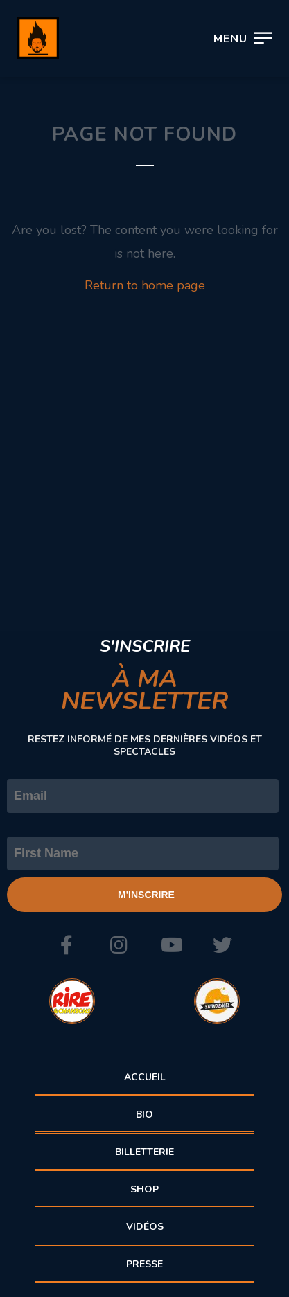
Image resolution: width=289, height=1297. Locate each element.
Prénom (29, 824)
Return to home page (145, 285)
